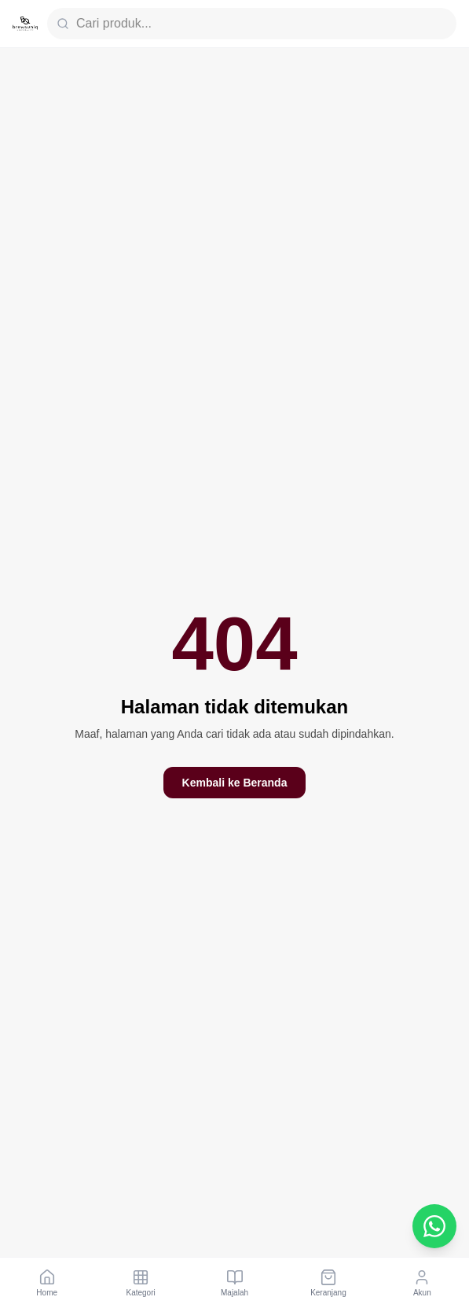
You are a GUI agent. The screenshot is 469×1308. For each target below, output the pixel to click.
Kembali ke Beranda (235, 782)
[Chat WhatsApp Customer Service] (434, 1226)
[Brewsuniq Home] (25, 23)
